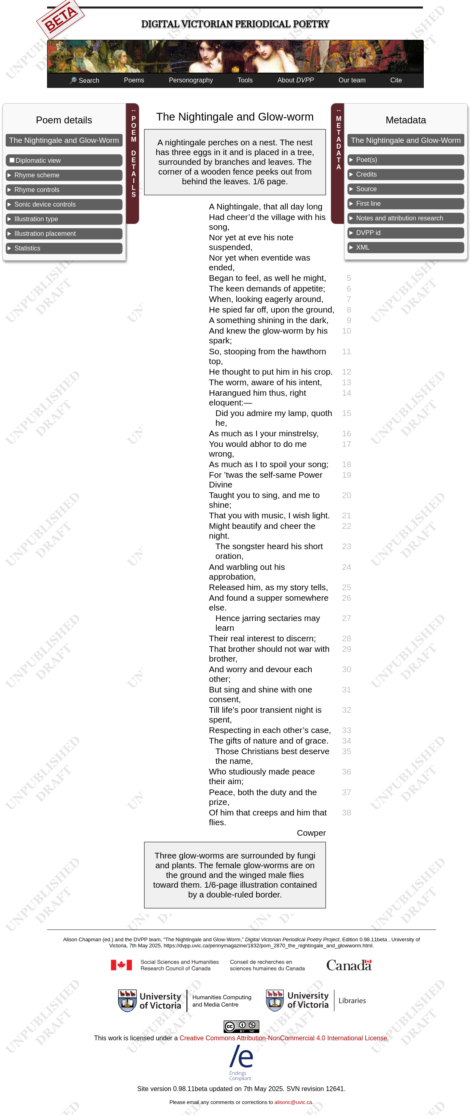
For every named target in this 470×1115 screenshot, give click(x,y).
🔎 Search (84, 80)
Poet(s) (366, 159)
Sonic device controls (44, 204)
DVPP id (368, 232)
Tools (245, 80)
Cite (396, 80)
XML (363, 247)
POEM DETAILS (133, 156)
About (296, 80)
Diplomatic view (38, 160)
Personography (191, 80)
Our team (352, 80)
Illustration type (36, 219)
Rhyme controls (36, 189)
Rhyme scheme (36, 175)
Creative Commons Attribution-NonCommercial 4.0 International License (283, 1038)
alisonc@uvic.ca (293, 1102)
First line (368, 203)
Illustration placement (44, 233)
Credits (366, 174)
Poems (134, 80)
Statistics (27, 248)
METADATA (338, 142)
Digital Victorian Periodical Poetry (235, 24)
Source (366, 188)
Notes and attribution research (399, 218)
